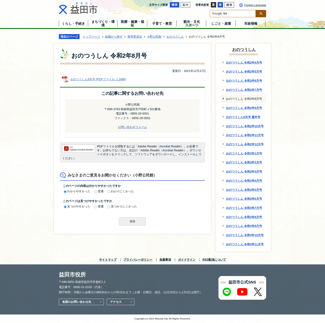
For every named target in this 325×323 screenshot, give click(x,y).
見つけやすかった (77, 206)
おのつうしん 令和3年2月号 (244, 162)
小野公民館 (154, 36)
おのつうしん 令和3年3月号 (244, 171)
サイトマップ (107, 259)
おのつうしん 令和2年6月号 (244, 80)
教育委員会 (134, 36)
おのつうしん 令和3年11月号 (245, 244)
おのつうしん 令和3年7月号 (244, 208)
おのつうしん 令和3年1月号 (244, 153)
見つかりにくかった (122, 206)
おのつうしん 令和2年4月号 (244, 62)
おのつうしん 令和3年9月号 (244, 226)
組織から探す (113, 36)
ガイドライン (186, 259)
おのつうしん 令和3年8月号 (244, 217)
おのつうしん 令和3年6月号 (244, 198)
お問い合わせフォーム (132, 127)
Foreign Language (255, 5)
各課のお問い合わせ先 (76, 301)
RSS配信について (214, 259)
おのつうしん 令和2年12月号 (245, 144)
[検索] (234, 13)
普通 (99, 191)
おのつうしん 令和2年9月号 (244, 108)
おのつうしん (175, 36)
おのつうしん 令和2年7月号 (244, 89)
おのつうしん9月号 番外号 (243, 117)
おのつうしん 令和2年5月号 (244, 71)
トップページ (91, 36)
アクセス (116, 301)
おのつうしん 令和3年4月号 (244, 180)
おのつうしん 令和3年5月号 (244, 189)
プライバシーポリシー (137, 259)
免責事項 (165, 259)
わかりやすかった (77, 191)
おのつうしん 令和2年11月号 (245, 135)
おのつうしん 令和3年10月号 (245, 235)
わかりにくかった (121, 191)
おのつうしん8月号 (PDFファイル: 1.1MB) (98, 79)
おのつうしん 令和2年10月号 (245, 126)
